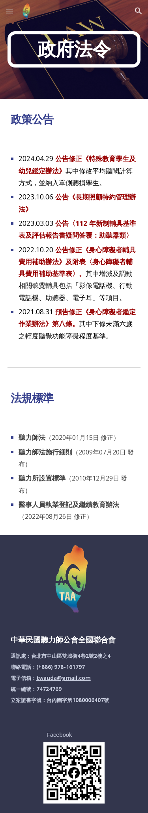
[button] (9, 11)
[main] (74, 49)
